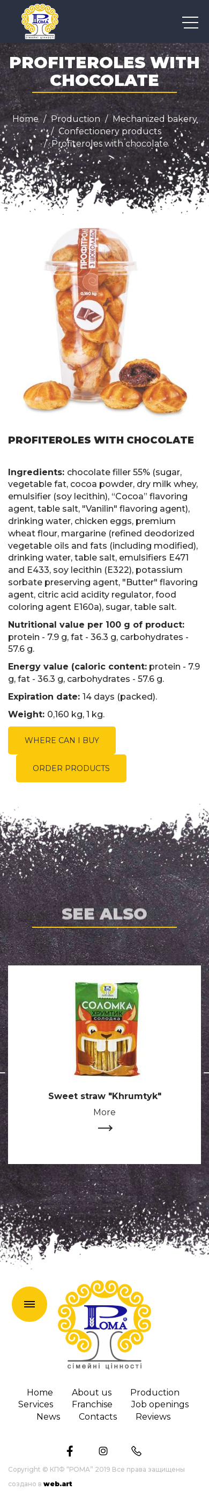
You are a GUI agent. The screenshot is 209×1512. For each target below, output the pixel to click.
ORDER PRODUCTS (71, 768)
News (48, 1417)
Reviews (153, 1417)
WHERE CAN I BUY (62, 740)
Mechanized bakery (155, 119)
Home (25, 119)
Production (75, 119)
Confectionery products (109, 131)
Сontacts (98, 1417)
